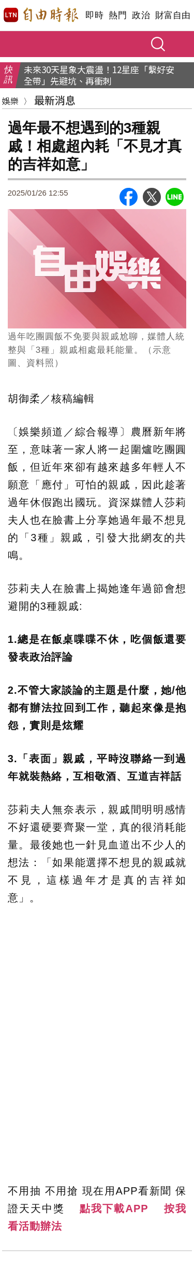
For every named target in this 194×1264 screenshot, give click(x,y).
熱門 (118, 15)
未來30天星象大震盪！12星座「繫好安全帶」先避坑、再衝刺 (99, 75)
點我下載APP (114, 1208)
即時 (94, 15)
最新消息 (55, 99)
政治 (141, 15)
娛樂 (10, 100)
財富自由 (172, 15)
